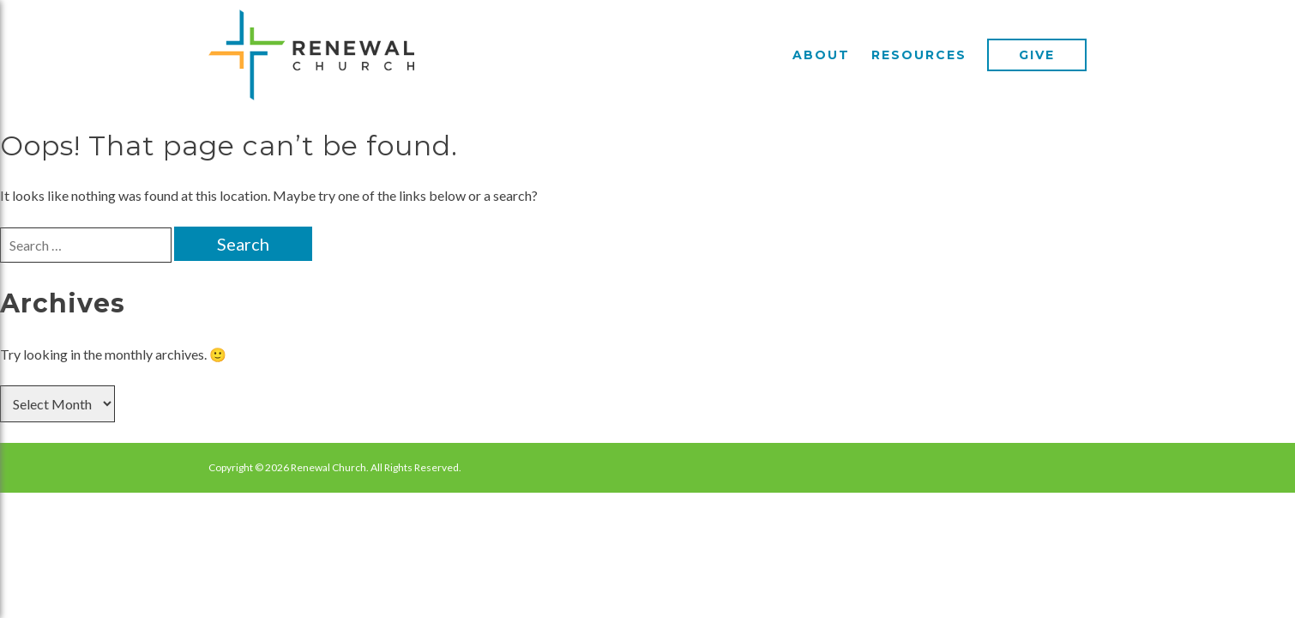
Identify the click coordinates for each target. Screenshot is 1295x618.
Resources (919, 55)
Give (1037, 55)
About (821, 55)
